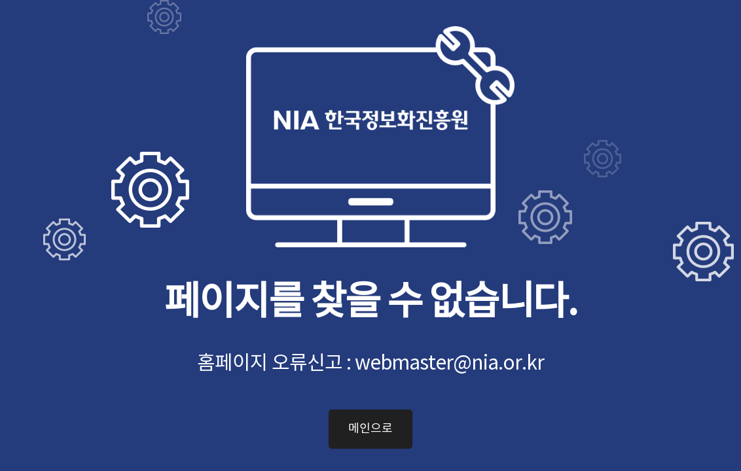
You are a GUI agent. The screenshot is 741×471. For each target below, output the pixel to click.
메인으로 (370, 429)
